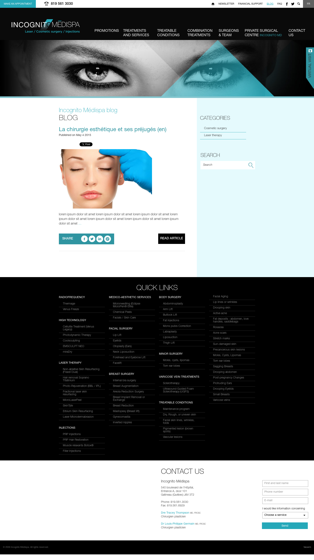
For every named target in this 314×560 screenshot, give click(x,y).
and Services (137, 33)
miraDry (67, 417)
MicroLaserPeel (72, 334)
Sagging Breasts (223, 366)
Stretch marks (221, 338)
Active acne (220, 313)
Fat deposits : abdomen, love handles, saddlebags (231, 320)
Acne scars (219, 333)
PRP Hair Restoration (126, 309)
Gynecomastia (121, 451)
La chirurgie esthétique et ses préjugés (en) (112, 130)
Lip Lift (117, 369)
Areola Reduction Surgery (128, 426)
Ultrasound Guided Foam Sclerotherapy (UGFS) (178, 390)
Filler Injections (122, 320)
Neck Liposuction (123, 386)
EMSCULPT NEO (73, 411)
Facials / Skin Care (124, 352)
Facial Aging (220, 296)
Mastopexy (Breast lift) (126, 445)
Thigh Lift (169, 343)
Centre (265, 33)
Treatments (200, 33)
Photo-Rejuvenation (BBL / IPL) (82, 320)
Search (210, 155)
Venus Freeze (71, 374)
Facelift (117, 397)
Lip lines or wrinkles (225, 302)
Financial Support (250, 4)
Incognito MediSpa (56, 28)
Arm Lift (168, 309)
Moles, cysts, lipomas (176, 360)
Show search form (298, 4)
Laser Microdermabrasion (78, 351)
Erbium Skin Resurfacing (78, 345)
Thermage (69, 368)
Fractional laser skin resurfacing (75, 327)
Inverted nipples (122, 456)
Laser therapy (213, 135)
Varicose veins (221, 400)
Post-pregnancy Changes (228, 377)
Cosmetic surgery (215, 128)
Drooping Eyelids (223, 389)
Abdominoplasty (173, 303)
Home (212, 4)
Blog (270, 4)
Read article (171, 238)
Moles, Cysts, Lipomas (227, 355)
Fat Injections (171, 320)
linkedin (99, 239)
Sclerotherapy (171, 383)
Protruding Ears (222, 383)
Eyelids (117, 375)
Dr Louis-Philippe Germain (177, 529)
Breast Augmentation (126, 420)
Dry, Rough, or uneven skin (179, 414)
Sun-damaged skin (224, 344)
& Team (230, 33)
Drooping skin (221, 307)
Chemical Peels (122, 346)
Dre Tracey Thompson (175, 518)
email (107, 239)
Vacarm (307, 553)
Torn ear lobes (171, 366)
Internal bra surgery (124, 414)
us (299, 33)
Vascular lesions (172, 437)
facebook (287, 4)
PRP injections (122, 303)
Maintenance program (176, 409)
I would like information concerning (283, 514)
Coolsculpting (71, 405)
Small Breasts (221, 394)
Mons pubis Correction (177, 326)
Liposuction (170, 337)
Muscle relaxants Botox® (128, 315)
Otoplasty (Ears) (122, 380)
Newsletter (226, 4)
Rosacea (218, 327)
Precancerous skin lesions (229, 349)
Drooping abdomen (225, 372)
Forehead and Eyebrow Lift (129, 391)
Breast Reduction (123, 440)
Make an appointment (18, 4)
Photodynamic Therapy (77, 400)
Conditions (170, 33)
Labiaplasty (170, 331)
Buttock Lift (170, 315)
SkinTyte (68, 340)
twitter (293, 4)
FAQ (279, 4)
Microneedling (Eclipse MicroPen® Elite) (126, 339)
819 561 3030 (62, 4)
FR (308, 4)
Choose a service (275, 520)
